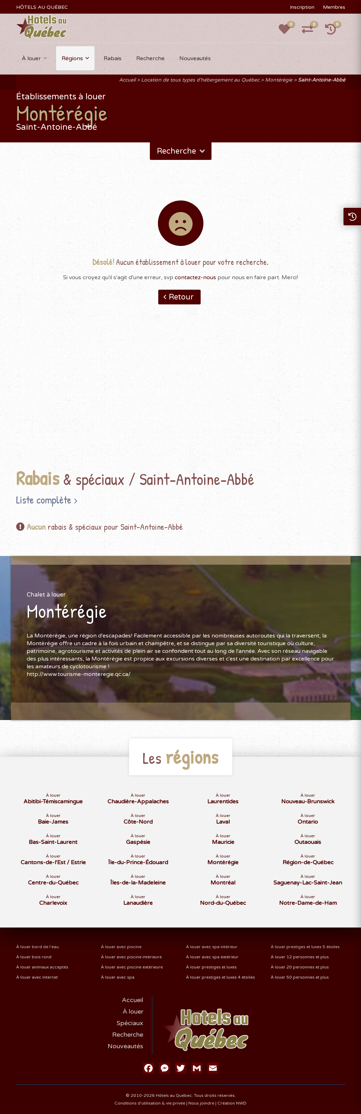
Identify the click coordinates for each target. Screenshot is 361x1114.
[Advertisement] (180, 397)
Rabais (113, 58)
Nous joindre (201, 1103)
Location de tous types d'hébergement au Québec (200, 80)
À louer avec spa (117, 977)
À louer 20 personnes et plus (300, 967)
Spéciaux (130, 1023)
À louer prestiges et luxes (211, 967)
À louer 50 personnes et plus (300, 977)
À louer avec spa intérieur (211, 946)
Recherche (150, 58)
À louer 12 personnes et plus (300, 956)
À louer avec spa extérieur (212, 956)
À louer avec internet (37, 977)
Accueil (127, 80)
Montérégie (278, 80)
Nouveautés (195, 58)
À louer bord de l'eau (37, 946)
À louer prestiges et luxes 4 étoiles (220, 977)
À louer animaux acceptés (42, 967)
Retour (181, 297)
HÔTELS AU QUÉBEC (42, 7)
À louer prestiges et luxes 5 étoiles (305, 946)
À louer (31, 58)
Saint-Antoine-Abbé (321, 80)
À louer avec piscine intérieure (131, 956)
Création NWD (232, 1103)
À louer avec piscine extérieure (132, 967)
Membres (334, 7)
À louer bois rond (33, 956)
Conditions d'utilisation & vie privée (149, 1103)
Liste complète (43, 499)
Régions (72, 58)
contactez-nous (195, 277)
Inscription (302, 7)
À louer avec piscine (121, 946)
